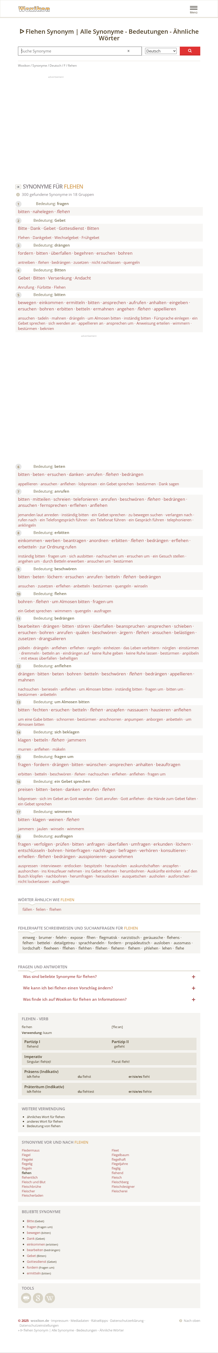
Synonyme (39, 65)
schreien (61, 499)
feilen (41, 909)
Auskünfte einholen (164, 871)
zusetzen (81, 262)
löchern (54, 576)
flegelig (27, 1163)
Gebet (50, 228)
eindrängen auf (76, 653)
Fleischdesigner (123, 1186)
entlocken (72, 865)
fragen (24, 764)
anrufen (94, 474)
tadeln (43, 318)
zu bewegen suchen (145, 514)
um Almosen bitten (104, 318)
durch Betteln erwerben (63, 561)
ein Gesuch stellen (168, 556)
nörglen (169, 647)
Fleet (115, 1150)
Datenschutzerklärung (127, 1320)
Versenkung (60, 278)
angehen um (29, 561)
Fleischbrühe (31, 1186)
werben (52, 540)
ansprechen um (119, 323)
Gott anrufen (106, 798)
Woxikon (24, 65)
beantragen (74, 540)
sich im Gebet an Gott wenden (65, 798)
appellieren (165, 309)
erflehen (78, 505)
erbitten (65, 309)
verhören (149, 850)
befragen (127, 850)
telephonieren (179, 519)
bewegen (27, 302)
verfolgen (43, 844)
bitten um (174, 689)
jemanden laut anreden (38, 514)
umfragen (140, 844)
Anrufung (26, 287)
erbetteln (27, 547)
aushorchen (28, 871)
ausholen (157, 876)
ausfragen (102, 610)
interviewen (51, 865)
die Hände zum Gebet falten (171, 798)
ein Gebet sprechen (117, 483)
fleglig (116, 1168)
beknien (47, 328)
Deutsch (55, 65)
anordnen (98, 540)
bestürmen (27, 328)
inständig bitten (137, 318)
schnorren (65, 719)
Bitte (22, 228)
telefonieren (85, 499)
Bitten (93, 228)
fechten (40, 710)
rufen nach (27, 519)
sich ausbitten (81, 556)
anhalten (157, 302)
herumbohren (132, 871)
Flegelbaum (120, 1155)
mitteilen (41, 499)
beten (38, 474)
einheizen (112, 647)
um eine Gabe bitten (35, 719)
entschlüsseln (31, 850)
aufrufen (137, 302)
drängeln (77, 318)
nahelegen (43, 211)
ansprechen (114, 302)
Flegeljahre (120, 1163)
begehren (83, 253)
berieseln (50, 689)
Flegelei (27, 1159)
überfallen (61, 253)
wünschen (96, 764)
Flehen (24, 237)
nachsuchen (28, 689)
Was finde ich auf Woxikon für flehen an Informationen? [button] (109, 999)
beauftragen (168, 764)
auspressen (28, 865)
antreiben (26, 262)
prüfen (62, 844)
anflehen (67, 483)
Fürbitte (44, 287)
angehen (125, 309)
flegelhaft (119, 1159)
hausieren (161, 710)
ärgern (126, 632)
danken (76, 474)
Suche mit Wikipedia (50, 1298)
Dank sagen (169, 483)
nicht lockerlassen (33, 881)
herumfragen (81, 876)
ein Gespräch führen (146, 519)
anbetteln (81, 585)
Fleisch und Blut (34, 1182)
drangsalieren (52, 638)
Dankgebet (42, 237)
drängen (51, 626)
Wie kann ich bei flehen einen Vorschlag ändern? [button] (109, 987)
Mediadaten (80, 1320)
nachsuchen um (110, 556)
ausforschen (178, 876)
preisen (25, 789)
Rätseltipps (99, 1320)
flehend (117, 1173)
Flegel (26, 1155)
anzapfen (115, 710)
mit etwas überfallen (39, 658)
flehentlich (30, 1177)
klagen (24, 740)
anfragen (96, 844)
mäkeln (58, 749)
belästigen (184, 632)
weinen (56, 819)
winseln (141, 585)
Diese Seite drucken (26, 1298)
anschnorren (110, 719)
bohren (125, 253)
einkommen (51, 302)
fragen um (57, 556)
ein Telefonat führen (108, 519)
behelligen (69, 658)
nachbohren (56, 876)
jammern (77, 740)
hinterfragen (77, 850)
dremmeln (30, 653)
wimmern (181, 323)
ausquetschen (134, 876)
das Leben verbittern (141, 647)
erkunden (163, 844)
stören (83, 626)
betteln (83, 309)
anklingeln (27, 525)
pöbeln (24, 647)
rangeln (94, 647)
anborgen (154, 719)
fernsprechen (53, 505)
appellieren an (90, 323)
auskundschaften (145, 865)
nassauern (137, 710)
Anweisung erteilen (153, 323)
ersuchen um (138, 556)
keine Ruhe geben (107, 653)
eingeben (178, 302)
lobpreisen (87, 483)
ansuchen (26, 318)
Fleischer (28, 1191)
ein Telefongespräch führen (63, 519)
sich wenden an (61, 323)
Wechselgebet (66, 237)
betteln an (51, 653)
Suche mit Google (38, 1298)
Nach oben (192, 1320)
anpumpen (133, 719)
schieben (183, 626)
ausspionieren (92, 856)
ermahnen (103, 309)
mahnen (59, 318)
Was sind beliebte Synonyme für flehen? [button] (109, 976)
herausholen (116, 865)
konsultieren (173, 850)
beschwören (132, 499)
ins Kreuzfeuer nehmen (62, 871)
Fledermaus (30, 1150)
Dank (35, 228)
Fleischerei (119, 1191)
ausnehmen (121, 856)
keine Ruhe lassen (141, 653)
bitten (24, 211)
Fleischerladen (32, 1195)
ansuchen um (99, 561)
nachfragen (104, 850)
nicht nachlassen (106, 262)
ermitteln (75, 302)
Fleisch (117, 1177)
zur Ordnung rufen (57, 547)
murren (24, 749)
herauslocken (107, 876)
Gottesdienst (71, 228)
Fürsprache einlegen (171, 318)
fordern (25, 253)
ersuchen (105, 253)
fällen (27, 909)
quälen (82, 632)
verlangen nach (179, 514)
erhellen (26, 856)
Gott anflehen (132, 798)
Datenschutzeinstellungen (39, 1325)
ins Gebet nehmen (101, 871)
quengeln (132, 262)
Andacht (83, 278)
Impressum (59, 1320)
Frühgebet (90, 237)
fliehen (55, 909)
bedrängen (61, 262)
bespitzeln (93, 865)
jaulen (42, 828)
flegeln (27, 1168)
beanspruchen (130, 626)
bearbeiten (29, 626)
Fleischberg (120, 1182)
